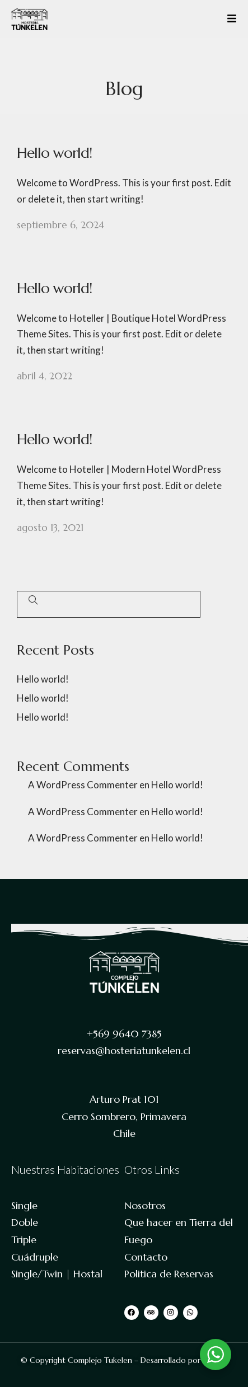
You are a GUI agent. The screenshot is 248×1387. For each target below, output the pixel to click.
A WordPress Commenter (83, 785)
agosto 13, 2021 (50, 527)
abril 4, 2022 (44, 376)
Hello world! (54, 153)
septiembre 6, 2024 (60, 225)
